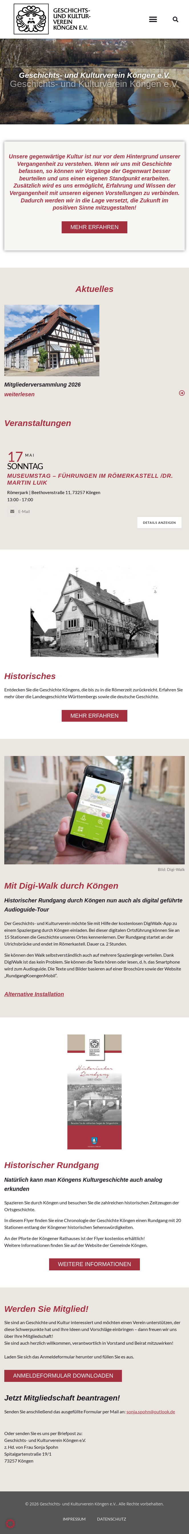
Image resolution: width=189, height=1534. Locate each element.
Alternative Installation (34, 994)
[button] (152, 19)
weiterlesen (19, 394)
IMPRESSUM (74, 1519)
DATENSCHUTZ (111, 1519)
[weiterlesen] (182, 393)
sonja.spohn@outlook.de (150, 1411)
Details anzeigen (159, 522)
